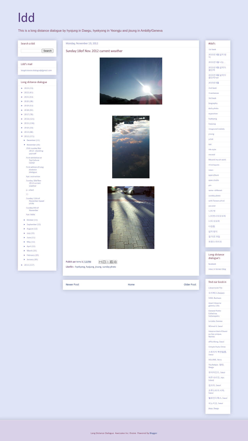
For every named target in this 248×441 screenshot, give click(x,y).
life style (212, 150)
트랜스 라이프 (215, 242)
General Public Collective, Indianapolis (215, 313)
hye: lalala (30, 215)
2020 (26, 101)
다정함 (212, 226)
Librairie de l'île (215, 288)
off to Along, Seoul (216, 342)
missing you (214, 165)
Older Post (190, 284)
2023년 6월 (214, 83)
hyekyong (80, 267)
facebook (212, 264)
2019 (26, 106)
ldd (26, 18)
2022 (26, 93)
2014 (26, 128)
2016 (26, 119)
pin (210, 185)
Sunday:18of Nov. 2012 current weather (34, 183)
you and (212, 206)
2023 (26, 88)
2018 (26, 110)
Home (131, 284)
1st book (212, 50)
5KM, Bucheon (215, 298)
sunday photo (109, 267)
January (30, 260)
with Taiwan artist (217, 201)
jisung (98, 267)
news (211, 170)
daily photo (213, 108)
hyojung (90, 267)
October (30, 220)
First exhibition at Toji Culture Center (34, 160)
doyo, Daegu (214, 409)
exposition (213, 114)
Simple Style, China (217, 347)
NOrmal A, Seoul (216, 326)
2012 (26, 136)
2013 (26, 132)
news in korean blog (217, 269)
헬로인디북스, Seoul (218, 398)
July (29, 233)
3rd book (212, 98)
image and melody (217, 129)
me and (212, 155)
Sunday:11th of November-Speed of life (35, 201)
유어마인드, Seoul (217, 373)
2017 (26, 115)
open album (214, 175)
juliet (211, 139)
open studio (214, 180)
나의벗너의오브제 (217, 216)
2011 (26, 265)
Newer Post (72, 284)
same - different (215, 190)
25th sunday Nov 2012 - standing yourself (34, 151)
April (29, 246)
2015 (26, 123)
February (31, 255)
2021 (26, 97)
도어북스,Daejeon (217, 293)
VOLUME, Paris (215, 360)
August (30, 229)
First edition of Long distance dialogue (35, 169)
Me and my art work (217, 160)
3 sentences (214, 93)
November (31, 145)
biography (213, 103)
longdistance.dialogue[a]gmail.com (36, 70)
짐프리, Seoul (215, 385)
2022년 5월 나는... (217, 62)
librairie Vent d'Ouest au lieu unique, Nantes (218, 334)
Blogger (153, 433)
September (32, 225)
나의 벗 (212, 211)
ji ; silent (30, 190)
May (29, 242)
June (29, 238)
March (30, 251)
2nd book (213, 88)
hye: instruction (33, 177)
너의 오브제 (214, 221)
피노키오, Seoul (216, 403)
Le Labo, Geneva (215, 321)
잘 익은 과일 (214, 237)
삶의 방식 (213, 232)
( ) (27, 194)
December (31, 140)
